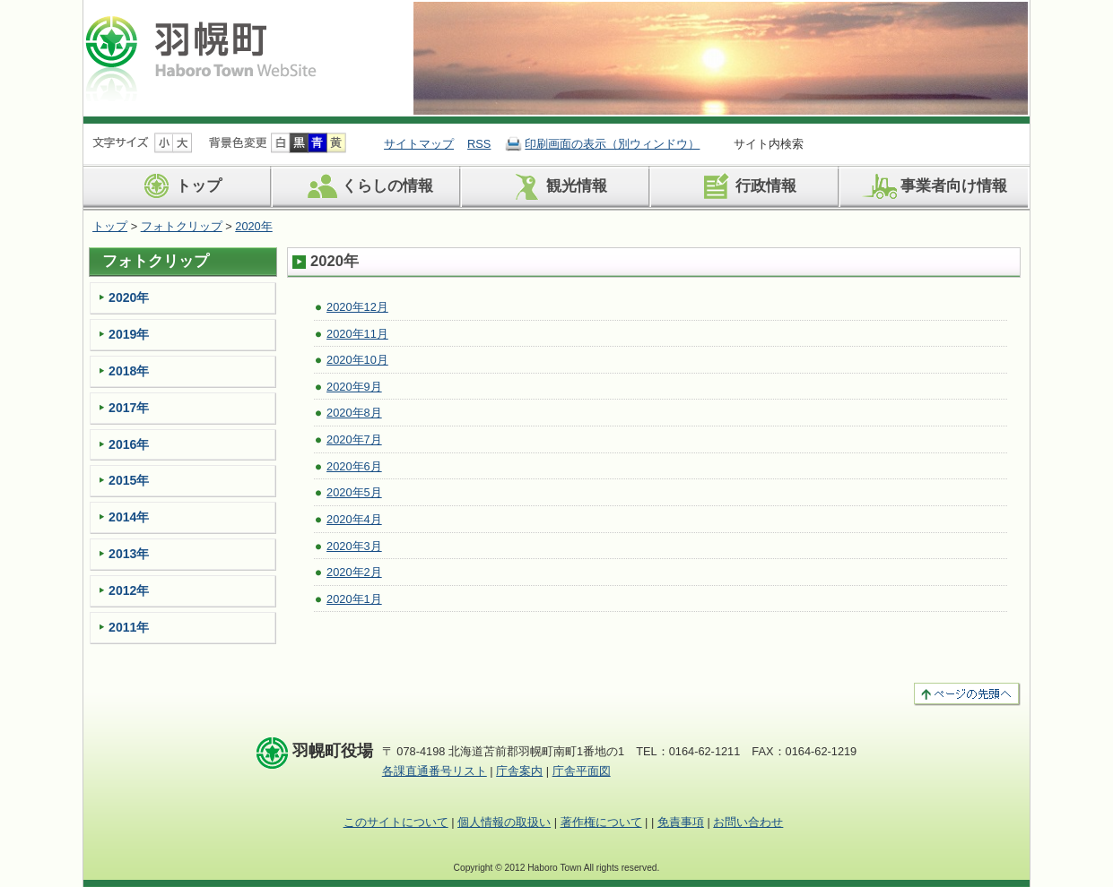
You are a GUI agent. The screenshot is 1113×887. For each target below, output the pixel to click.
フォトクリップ (181, 226)
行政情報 (745, 186)
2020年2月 (354, 572)
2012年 (129, 590)
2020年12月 (357, 307)
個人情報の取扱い (504, 822)
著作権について (601, 822)
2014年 (129, 517)
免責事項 (680, 822)
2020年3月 (354, 546)
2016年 (129, 444)
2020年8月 (354, 412)
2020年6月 (354, 466)
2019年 (129, 334)
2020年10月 (357, 359)
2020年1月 (354, 599)
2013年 (129, 554)
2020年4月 (354, 519)
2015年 (129, 480)
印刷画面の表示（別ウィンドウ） (612, 144)
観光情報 (556, 186)
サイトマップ (419, 144)
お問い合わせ (748, 822)
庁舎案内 (519, 771)
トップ (178, 186)
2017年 (129, 407)
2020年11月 (357, 333)
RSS (479, 144)
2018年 (129, 371)
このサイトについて (395, 822)
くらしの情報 (367, 186)
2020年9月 (354, 386)
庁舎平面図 (581, 771)
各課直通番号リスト (434, 771)
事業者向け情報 (933, 186)
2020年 (253, 226)
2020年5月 (354, 492)
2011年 (129, 627)
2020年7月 (354, 439)
